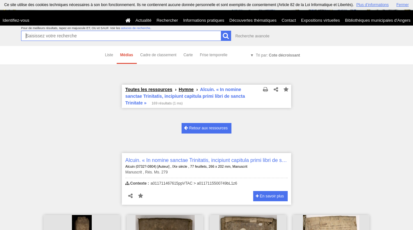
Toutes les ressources (148, 89)
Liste (109, 55)
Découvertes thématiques (253, 20)
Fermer (402, 5)
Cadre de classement (158, 55)
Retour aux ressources (206, 128)
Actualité (144, 20)
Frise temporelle (213, 55)
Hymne (186, 89)
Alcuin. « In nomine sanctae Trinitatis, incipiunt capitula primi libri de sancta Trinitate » (206, 160)
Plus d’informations (372, 5)
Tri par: (278, 55)
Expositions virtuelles (320, 20)
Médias (126, 55)
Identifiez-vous (16, 20)
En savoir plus (270, 196)
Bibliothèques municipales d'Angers (377, 20)
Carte (188, 55)
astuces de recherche (135, 28)
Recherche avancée (252, 36)
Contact (289, 20)
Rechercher (167, 20)
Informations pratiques (203, 20)
